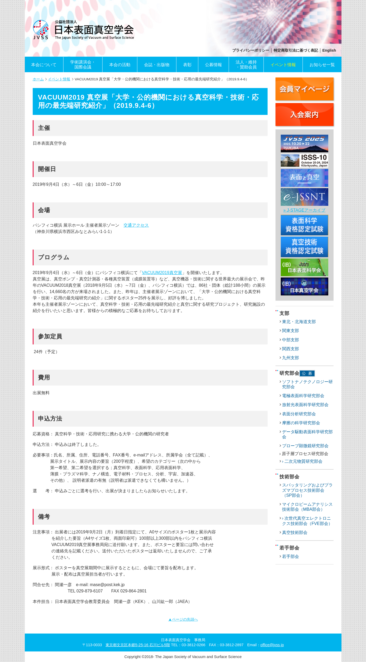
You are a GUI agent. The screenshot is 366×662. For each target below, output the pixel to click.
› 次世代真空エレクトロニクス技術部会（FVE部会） (307, 520)
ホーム (38, 79)
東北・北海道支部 (299, 321)
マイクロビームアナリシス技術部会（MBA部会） (307, 507)
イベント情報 (283, 64)
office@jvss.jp (272, 645)
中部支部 (290, 340)
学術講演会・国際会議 (83, 64)
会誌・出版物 (156, 64)
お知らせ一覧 (322, 64)
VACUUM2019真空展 (162, 272)
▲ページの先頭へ (183, 619)
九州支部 (290, 358)
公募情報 (213, 64)
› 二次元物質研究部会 (302, 461)
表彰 (187, 64)
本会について (43, 64)
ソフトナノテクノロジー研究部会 (307, 384)
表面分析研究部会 (299, 414)
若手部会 (290, 556)
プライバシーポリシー (250, 50)
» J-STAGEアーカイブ (304, 210)
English (329, 50)
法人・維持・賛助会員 (246, 64)
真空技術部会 (294, 532)
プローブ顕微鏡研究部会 (305, 446)
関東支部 (290, 330)
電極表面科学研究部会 (303, 395)
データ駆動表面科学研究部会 (307, 434)
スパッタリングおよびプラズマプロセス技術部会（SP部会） (307, 490)
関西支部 (290, 349)
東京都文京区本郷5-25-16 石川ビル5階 (138, 645)
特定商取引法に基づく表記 (296, 50)
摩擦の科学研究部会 (301, 423)
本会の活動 (119, 64)
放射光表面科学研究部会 (305, 404)
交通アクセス (136, 225)
